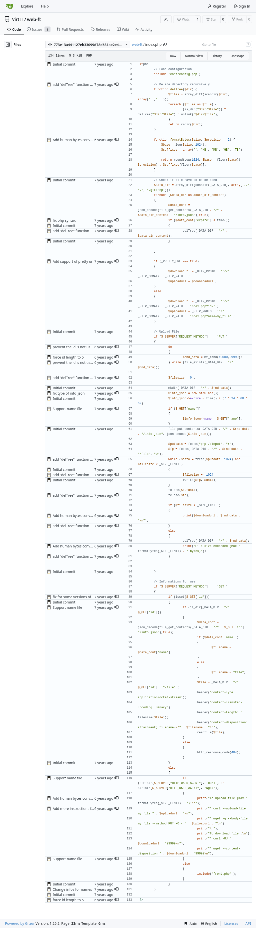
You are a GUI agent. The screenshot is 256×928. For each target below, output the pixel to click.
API (248, 923)
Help (45, 6)
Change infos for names (72, 889)
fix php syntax (64, 220)
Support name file (67, 408)
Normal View (194, 56)
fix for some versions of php (75, 596)
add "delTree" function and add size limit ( (87, 84)
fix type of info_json (69, 393)
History (217, 56)
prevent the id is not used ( (74, 347)
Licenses (231, 923)
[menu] (190, 923)
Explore (27, 6)
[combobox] (225, 44)
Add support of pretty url (73, 261)
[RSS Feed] (166, 19)
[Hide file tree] (8, 44)
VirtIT (18, 19)
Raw (173, 56)
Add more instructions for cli (76, 808)
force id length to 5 (68, 357)
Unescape (237, 56)
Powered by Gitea (19, 923)
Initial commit (64, 64)
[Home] (9, 6)
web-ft (34, 19)
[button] (116, 84)
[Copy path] (165, 44)
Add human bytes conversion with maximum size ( (94, 139)
